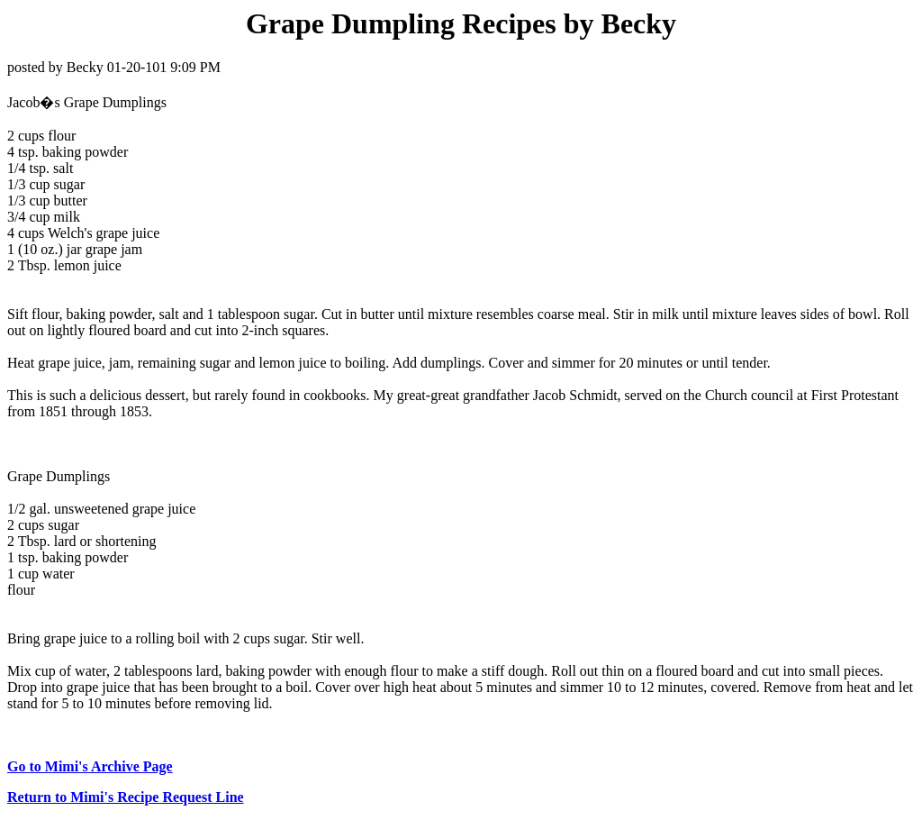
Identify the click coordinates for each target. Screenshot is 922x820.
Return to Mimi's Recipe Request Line (125, 797)
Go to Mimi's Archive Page (90, 766)
